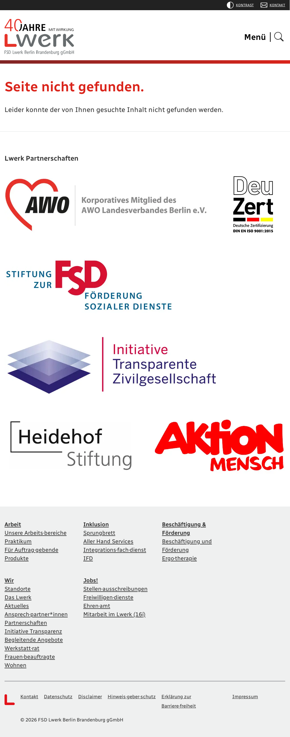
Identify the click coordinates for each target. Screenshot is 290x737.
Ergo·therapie (179, 558)
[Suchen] (278, 37)
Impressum (245, 696)
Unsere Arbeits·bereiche (36, 532)
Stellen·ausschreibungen (115, 588)
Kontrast (240, 5)
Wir (9, 580)
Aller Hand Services (108, 541)
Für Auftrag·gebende (31, 549)
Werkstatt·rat (22, 648)
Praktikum (18, 541)
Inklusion (96, 524)
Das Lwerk (18, 597)
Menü (255, 37)
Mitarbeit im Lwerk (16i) (114, 614)
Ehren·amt (96, 605)
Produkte (17, 558)
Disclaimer (90, 696)
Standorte (18, 588)
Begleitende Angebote (34, 639)
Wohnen (15, 665)
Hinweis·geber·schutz (132, 696)
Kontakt (273, 5)
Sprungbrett (99, 532)
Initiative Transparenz (33, 631)
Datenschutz (58, 696)
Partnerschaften (26, 622)
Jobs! (90, 580)
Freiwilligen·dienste (108, 597)
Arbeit (13, 524)
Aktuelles (17, 605)
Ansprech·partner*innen (36, 614)
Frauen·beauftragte (30, 656)
